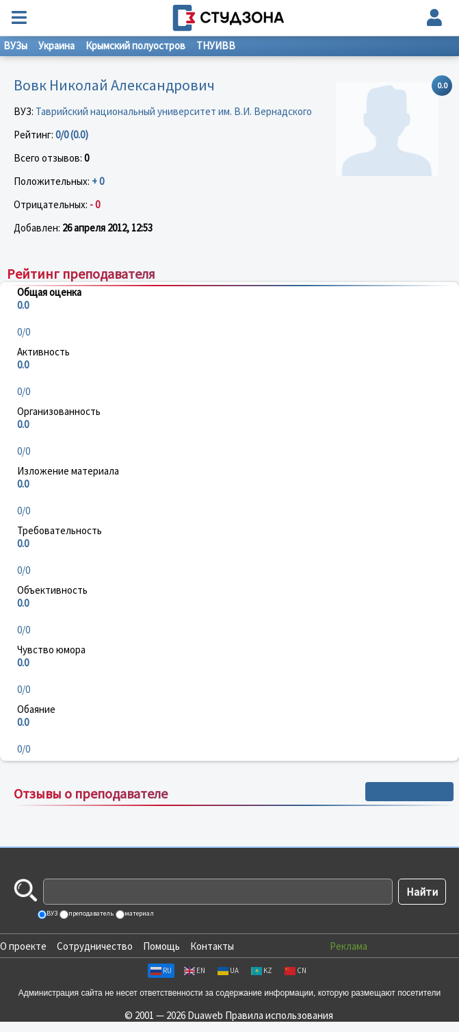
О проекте (23, 946)
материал (138, 913)
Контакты (212, 946)
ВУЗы (15, 45)
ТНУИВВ (215, 45)
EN (194, 970)
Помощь (161, 946)
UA (228, 970)
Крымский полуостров (135, 45)
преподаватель (90, 913)
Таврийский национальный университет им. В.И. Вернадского (174, 111)
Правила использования (279, 1015)
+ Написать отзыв (409, 791)
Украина (56, 45)
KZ (261, 970)
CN (295, 970)
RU (161, 970)
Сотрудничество (95, 946)
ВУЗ (51, 913)
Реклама (348, 946)
